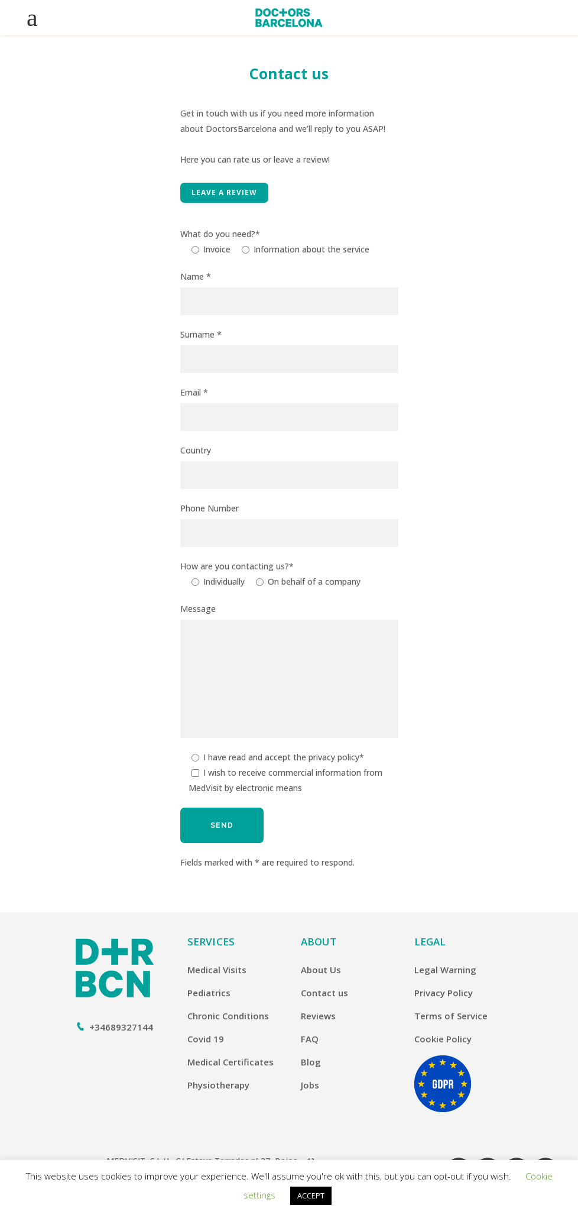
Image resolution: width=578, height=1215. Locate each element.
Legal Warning (445, 970)
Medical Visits (216, 970)
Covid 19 (205, 1039)
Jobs (310, 1085)
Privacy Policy (443, 993)
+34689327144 (121, 1027)
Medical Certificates (230, 1062)
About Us (321, 970)
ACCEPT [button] (310, 1195)
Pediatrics (208, 993)
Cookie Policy (443, 1039)
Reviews (318, 1016)
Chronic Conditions (228, 1016)
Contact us (324, 993)
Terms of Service (451, 1016)
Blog (311, 1062)
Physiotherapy (218, 1085)
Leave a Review (224, 192)
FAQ (310, 1039)
